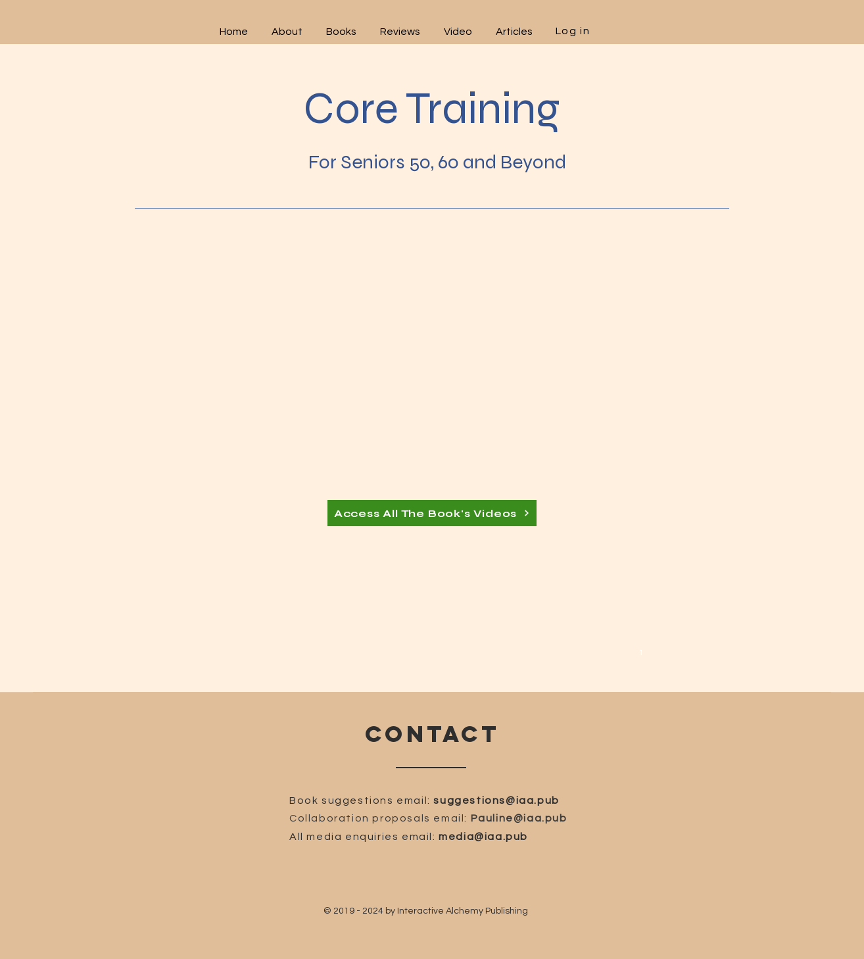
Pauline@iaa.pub (519, 818)
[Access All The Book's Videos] (432, 513)
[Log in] (574, 30)
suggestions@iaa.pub (496, 800)
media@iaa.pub (483, 836)
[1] (643, 651)
